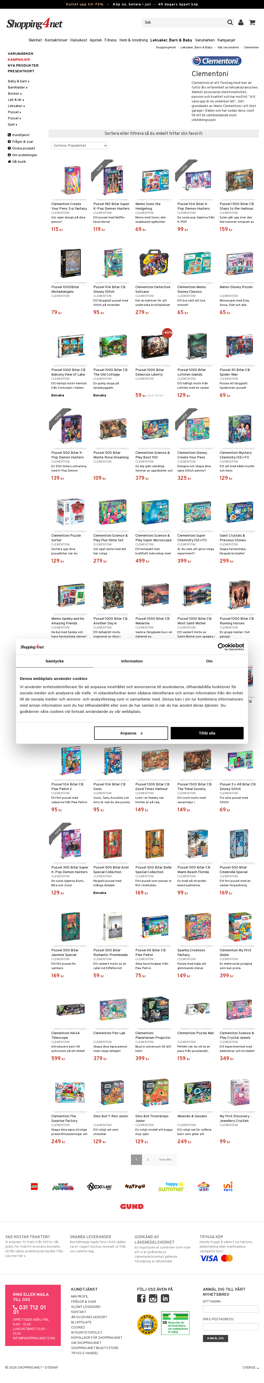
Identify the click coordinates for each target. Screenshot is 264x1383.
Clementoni (251, 48)
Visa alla (165, 1160)
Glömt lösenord (86, 1307)
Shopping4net (166, 48)
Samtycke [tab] (55, 661)
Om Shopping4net (86, 1343)
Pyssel (15, 118)
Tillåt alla (207, 733)
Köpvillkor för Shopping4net (96, 1338)
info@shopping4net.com (34, 1338)
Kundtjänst (19, 135)
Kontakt (78, 1312)
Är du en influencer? (89, 1317)
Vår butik (17, 162)
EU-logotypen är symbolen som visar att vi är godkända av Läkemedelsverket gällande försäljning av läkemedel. (164, 1249)
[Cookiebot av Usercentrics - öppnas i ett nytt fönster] (221, 647)
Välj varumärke (228, 48)
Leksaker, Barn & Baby (171, 40)
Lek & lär (16, 100)
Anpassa (131, 733)
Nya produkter (23, 66)
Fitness (110, 40)
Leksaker (17, 106)
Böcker (15, 94)
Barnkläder (18, 87)
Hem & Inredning (133, 40)
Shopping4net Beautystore (95, 1348)
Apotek (96, 40)
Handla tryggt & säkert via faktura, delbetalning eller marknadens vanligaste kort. (229, 1248)
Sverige (251, 1368)
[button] (252, 23)
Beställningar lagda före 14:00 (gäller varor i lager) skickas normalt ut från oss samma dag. (99, 1244)
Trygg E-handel (84, 1353)
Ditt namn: (212, 1302)
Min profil (79, 1297)
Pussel (15, 112)
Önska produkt (21, 148)
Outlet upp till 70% (84, 4)
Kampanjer (226, 40)
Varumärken (205, 40)
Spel (13, 124)
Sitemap (51, 1368)
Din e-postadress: (218, 1319)
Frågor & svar (20, 142)
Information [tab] (132, 661)
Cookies (78, 1328)
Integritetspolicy (87, 1333)
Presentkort (21, 71)
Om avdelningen (22, 155)
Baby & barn (19, 81)
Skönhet (35, 40)
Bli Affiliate (81, 1322)
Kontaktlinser (56, 40)
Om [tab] (209, 661)
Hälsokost (78, 40)
